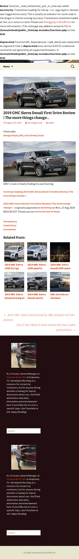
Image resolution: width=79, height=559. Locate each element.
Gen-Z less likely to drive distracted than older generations (46, 326)
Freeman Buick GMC (16, 376)
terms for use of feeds (47, 211)
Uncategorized (34, 122)
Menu (6, 66)
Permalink (9, 221)
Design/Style (10, 135)
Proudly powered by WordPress (39, 552)
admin (51, 122)
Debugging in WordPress (57, 21)
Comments (9, 229)
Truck (40, 135)
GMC (21, 135)
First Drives (30, 135)
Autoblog (46, 207)
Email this (9, 225)
